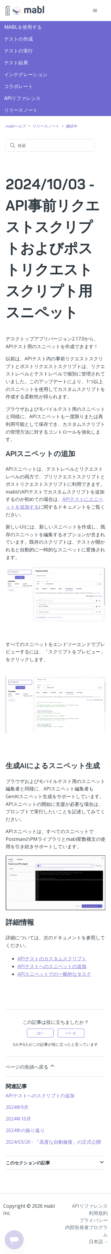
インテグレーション (26, 74)
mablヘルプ (16, 126)
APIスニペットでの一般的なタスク (54, 974)
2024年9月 (17, 1107)
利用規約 (98, 1213)
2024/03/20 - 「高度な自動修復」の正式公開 (53, 1142)
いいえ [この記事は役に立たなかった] (71, 1032)
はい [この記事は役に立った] (40, 1032)
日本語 (98, 1241)
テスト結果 (16, 62)
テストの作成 (18, 39)
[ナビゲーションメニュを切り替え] (94, 10)
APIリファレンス (22, 98)
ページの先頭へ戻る (30, 1066)
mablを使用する (23, 27)
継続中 (72, 126)
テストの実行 (18, 50)
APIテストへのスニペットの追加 (51, 966)
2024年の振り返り (25, 1130)
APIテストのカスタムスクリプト (51, 958)
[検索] (50, 145)
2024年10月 (18, 1118)
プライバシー (93, 1220)
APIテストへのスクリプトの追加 (40, 1095)
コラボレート (18, 86)
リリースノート (21, 110)
